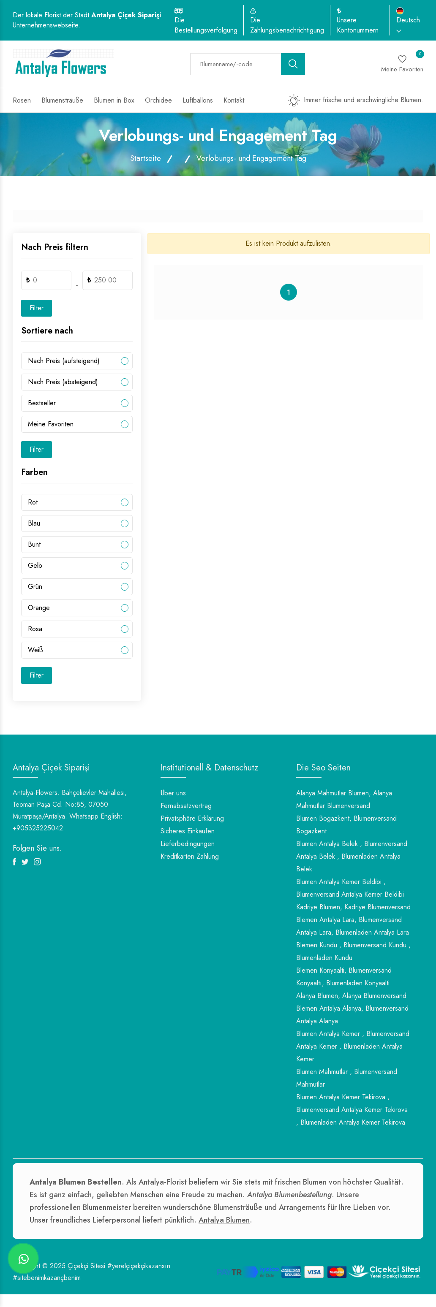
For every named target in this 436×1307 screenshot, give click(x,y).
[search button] (293, 64)
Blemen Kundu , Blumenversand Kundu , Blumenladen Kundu (353, 951)
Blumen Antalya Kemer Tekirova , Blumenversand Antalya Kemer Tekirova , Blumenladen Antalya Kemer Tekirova (352, 1109)
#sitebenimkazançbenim (47, 1278)
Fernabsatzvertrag (186, 806)
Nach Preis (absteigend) (63, 382)
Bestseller (42, 403)
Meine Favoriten (51, 424)
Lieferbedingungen (188, 844)
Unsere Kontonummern (358, 25)
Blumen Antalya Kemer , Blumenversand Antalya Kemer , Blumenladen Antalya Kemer (352, 1046)
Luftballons (198, 100)
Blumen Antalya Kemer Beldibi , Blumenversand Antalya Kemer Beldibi (350, 888)
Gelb (35, 565)
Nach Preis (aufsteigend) (64, 361)
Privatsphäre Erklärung (192, 818)
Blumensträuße (62, 100)
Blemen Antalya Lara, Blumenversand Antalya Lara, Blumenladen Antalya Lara (352, 926)
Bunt (34, 544)
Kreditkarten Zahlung (190, 856)
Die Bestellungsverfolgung (205, 25)
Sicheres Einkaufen (188, 831)
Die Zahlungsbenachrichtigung (287, 25)
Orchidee (158, 100)
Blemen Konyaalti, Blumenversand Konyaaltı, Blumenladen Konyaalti (344, 976)
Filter (37, 308)
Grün (35, 586)
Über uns (173, 793)
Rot (33, 502)
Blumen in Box (114, 100)
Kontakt (233, 100)
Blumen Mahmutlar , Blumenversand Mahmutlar (346, 1078)
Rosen (22, 100)
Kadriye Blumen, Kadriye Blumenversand (353, 907)
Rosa (35, 629)
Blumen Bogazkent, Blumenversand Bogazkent (346, 824)
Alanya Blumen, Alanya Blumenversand (351, 996)
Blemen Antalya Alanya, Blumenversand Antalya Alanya (352, 1014)
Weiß (35, 650)
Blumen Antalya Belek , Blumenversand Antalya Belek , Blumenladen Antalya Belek (351, 856)
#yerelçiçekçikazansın (138, 1266)
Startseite (145, 158)
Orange (39, 608)
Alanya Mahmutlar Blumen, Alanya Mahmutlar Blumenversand (344, 799)
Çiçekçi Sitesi (86, 1266)
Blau (34, 523)
